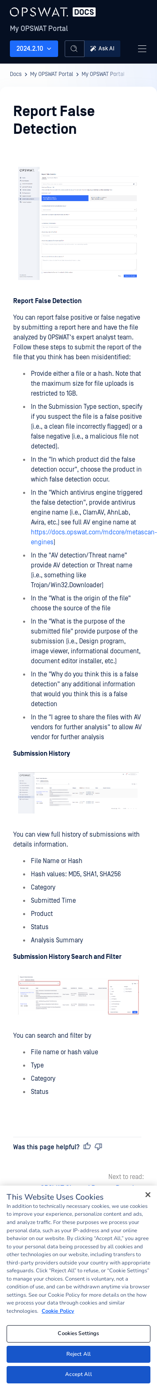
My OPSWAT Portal (39, 28)
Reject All (78, 1354)
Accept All (78, 1374)
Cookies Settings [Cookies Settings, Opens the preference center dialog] (78, 1333)
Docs (16, 74)
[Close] (148, 1195)
